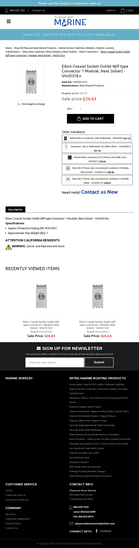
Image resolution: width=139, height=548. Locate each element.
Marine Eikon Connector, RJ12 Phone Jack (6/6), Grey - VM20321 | (97, 159)
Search (111, 10)
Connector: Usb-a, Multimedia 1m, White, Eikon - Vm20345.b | (97, 148)
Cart (130, 10)
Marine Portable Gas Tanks (84, 452)
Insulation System (79, 462)
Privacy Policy (13, 523)
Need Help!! (71, 192)
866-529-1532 (17, 10)
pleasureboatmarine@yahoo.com (95, 523)
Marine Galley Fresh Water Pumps (88, 420)
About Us (10, 514)
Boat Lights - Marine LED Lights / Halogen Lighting (97, 384)
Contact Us (38, 10)
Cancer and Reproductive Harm (38, 246)
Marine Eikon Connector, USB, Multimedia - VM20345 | (96, 138)
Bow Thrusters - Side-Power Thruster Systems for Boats (100, 439)
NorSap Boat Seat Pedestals (85, 429)
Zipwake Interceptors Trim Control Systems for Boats (99, 443)
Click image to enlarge (33, 104)
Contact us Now (99, 191)
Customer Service (15, 495)
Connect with (81, 531)
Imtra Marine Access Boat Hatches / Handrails (94, 434)
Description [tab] (15, 209)
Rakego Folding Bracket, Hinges (87, 471)
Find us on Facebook (17, 499)
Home (8, 490)
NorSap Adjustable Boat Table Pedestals (92, 425)
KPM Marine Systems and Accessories (90, 476)
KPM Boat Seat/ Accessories (85, 466)
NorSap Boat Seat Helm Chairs (87, 448)
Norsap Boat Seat (79, 457)
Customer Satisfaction (17, 518)
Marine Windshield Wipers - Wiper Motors (92, 416)
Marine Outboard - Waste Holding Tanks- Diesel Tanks (99, 411)
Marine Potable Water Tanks (85, 406)
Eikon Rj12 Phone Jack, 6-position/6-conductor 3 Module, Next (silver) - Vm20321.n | (97, 169)
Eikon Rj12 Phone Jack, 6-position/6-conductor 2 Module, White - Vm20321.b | (97, 180)
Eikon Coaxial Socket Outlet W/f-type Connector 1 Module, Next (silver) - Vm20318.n (41, 324)
